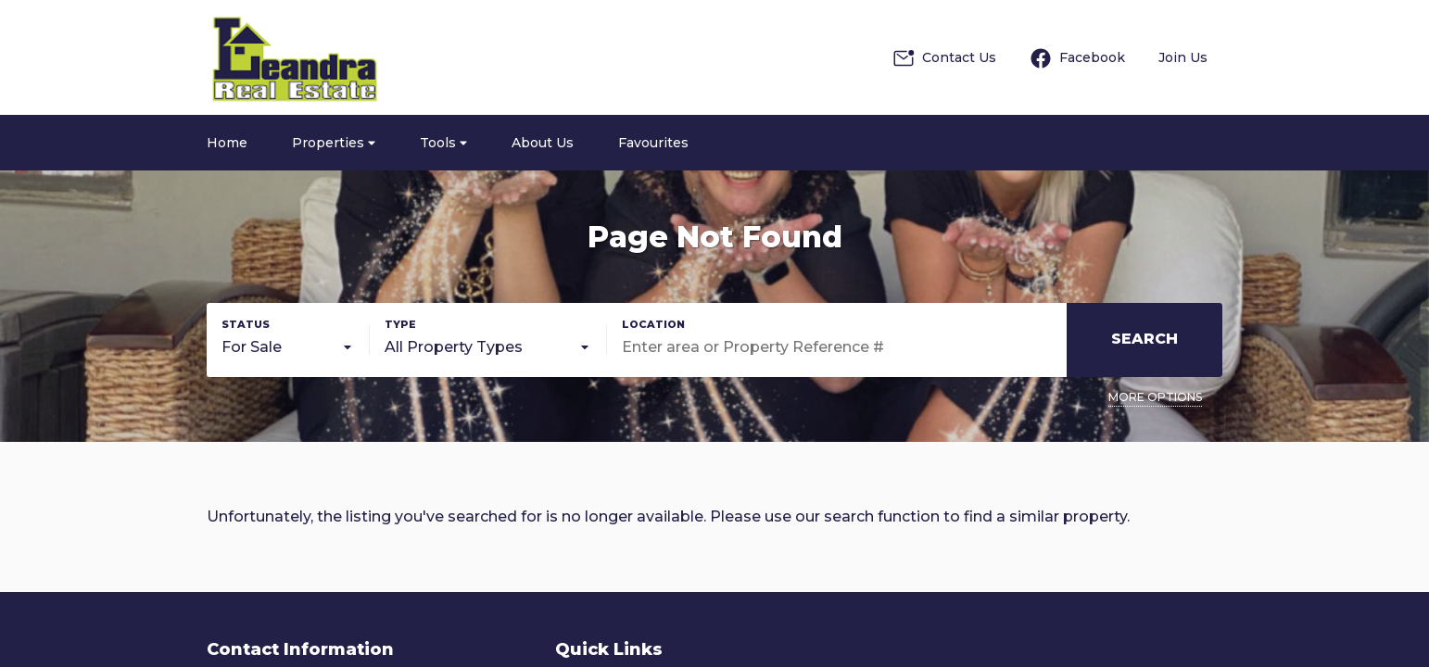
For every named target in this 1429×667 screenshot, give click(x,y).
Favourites (653, 142)
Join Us (1183, 57)
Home (227, 142)
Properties (333, 142)
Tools (443, 142)
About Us (543, 142)
